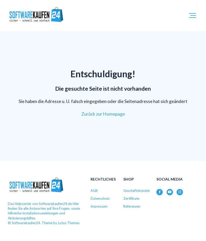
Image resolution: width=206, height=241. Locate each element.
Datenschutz (100, 198)
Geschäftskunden (136, 190)
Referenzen (131, 206)
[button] (192, 15)
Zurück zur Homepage (103, 114)
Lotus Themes (69, 223)
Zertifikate (131, 198)
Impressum (99, 206)
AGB (94, 190)
